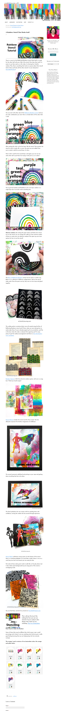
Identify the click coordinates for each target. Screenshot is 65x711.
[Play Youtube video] (24, 47)
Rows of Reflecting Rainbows (15, 277)
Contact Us (30, 22)
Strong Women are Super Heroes (16, 25)
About (6, 22)
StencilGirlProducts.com (34, 610)
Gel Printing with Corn (16, 27)
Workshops (12, 22)
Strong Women (10, 419)
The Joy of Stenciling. (34, 623)
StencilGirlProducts (10, 69)
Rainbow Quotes (10, 379)
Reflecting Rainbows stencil (31, 112)
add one (15, 696)
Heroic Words (9, 556)
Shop (25, 22)
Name (7, 705)
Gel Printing (19, 22)
